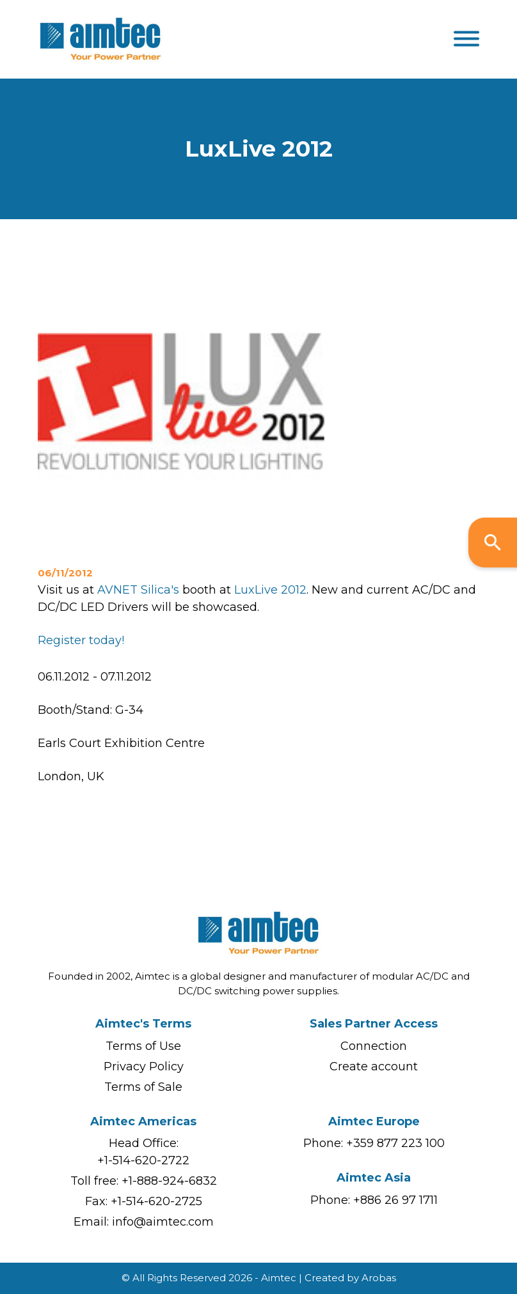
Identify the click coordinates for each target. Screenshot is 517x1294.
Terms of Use (143, 1046)
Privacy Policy (144, 1066)
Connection (373, 1046)
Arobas (379, 1278)
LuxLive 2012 (270, 590)
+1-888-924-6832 (169, 1181)
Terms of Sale (143, 1087)
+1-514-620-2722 (143, 1160)
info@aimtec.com (163, 1222)
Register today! (81, 640)
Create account (374, 1066)
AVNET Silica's (138, 590)
